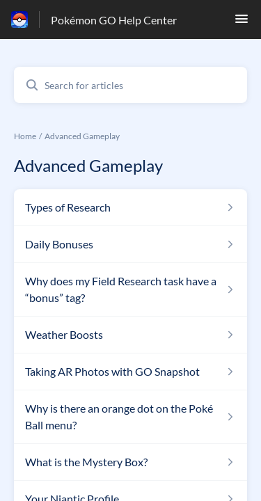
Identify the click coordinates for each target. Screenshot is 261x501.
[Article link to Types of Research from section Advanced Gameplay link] (130, 207)
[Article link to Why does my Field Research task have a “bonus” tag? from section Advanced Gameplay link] (130, 289)
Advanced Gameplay (82, 136)
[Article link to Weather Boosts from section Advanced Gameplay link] (130, 334)
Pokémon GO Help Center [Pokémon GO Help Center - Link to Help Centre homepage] (114, 19)
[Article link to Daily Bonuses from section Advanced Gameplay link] (130, 244)
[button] (241, 22)
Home (25, 136)
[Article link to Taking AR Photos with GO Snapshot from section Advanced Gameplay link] (130, 371)
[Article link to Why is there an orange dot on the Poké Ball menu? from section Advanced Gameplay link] (130, 417)
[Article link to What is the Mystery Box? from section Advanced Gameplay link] (130, 462)
